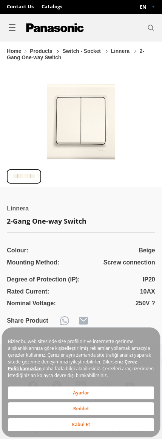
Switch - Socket (82, 51)
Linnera (121, 51)
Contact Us (20, 7)
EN (143, 7)
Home (14, 51)
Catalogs (52, 7)
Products (42, 51)
